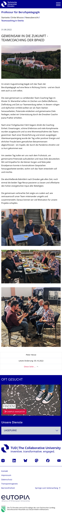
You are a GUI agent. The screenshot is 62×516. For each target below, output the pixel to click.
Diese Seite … (30, 367)
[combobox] (31, 431)
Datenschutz (6, 480)
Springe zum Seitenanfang (46, 488)
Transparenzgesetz (9, 484)
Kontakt (4, 471)
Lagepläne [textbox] (10, 430)
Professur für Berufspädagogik (20, 12)
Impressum (6, 475)
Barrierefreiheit (8, 488)
